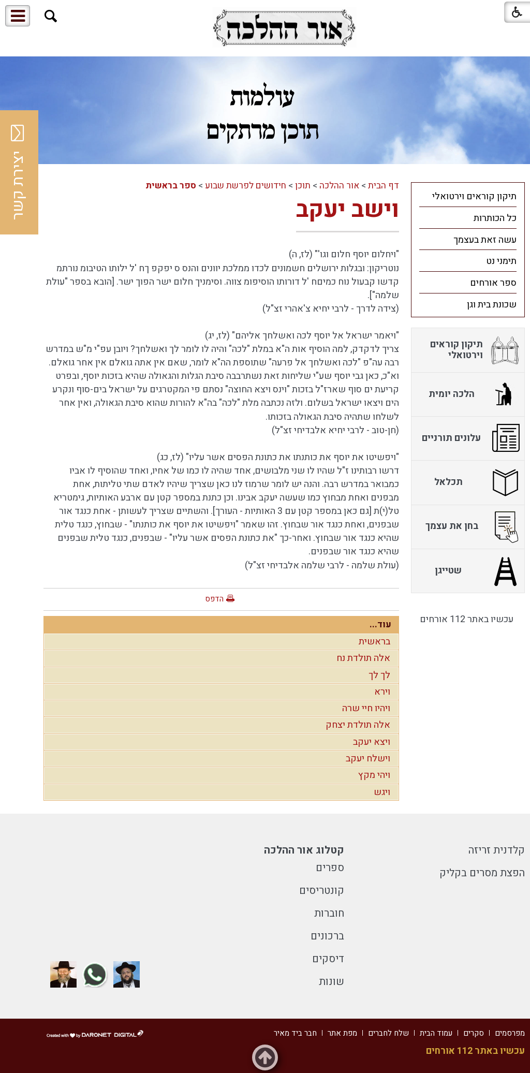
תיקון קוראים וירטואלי (474, 196)
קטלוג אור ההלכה (304, 850)
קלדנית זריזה (496, 850)
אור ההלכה (339, 185)
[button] (51, 16)
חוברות (329, 913)
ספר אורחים (493, 283)
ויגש (382, 792)
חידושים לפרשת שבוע (245, 185)
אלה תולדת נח (363, 658)
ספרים (330, 867)
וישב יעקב (347, 210)
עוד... (380, 624)
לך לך (379, 675)
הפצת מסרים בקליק (482, 872)
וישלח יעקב (368, 759)
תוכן (303, 185)
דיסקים (328, 958)
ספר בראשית (170, 185)
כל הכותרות (495, 218)
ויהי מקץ (374, 775)
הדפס (214, 599)
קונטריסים (321, 890)
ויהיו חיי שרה (366, 708)
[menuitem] (468, 196)
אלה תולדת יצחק (358, 725)
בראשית (374, 642)
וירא (382, 692)
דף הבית (383, 185)
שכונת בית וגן (492, 305)
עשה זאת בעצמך (485, 240)
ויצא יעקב (371, 742)
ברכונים (327, 936)
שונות (331, 981)
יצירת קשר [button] (18, 172)
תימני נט (501, 261)
